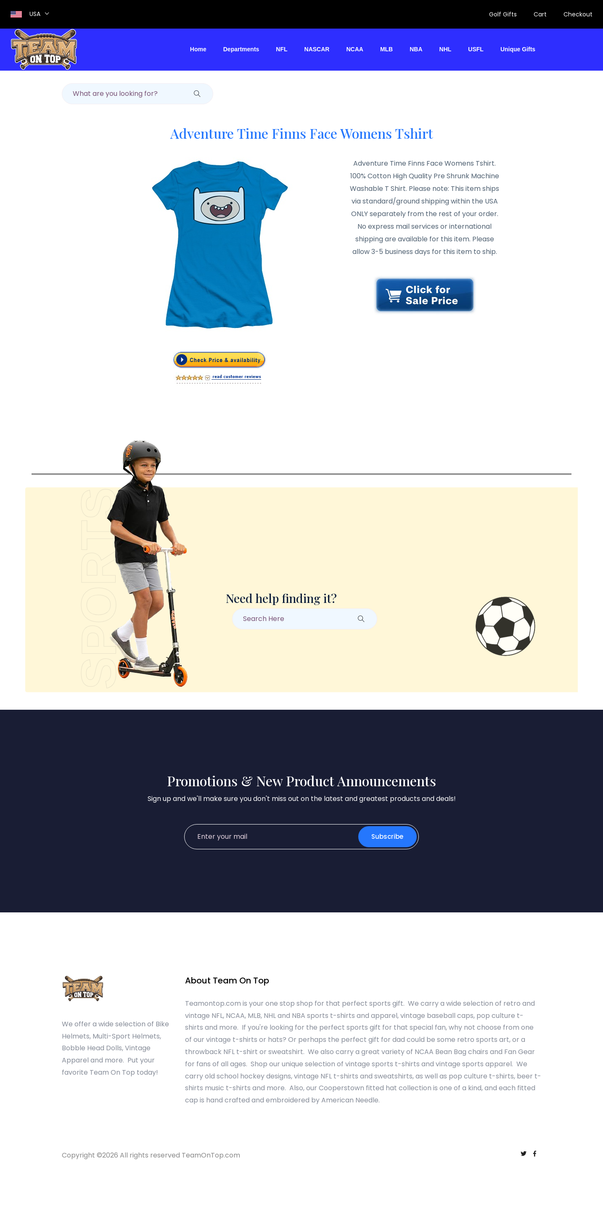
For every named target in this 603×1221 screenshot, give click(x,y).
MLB (386, 49)
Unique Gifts (517, 49)
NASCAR (317, 49)
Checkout (577, 14)
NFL (281, 49)
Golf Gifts (503, 14)
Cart (540, 14)
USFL (476, 49)
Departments (241, 49)
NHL (445, 49)
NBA (416, 49)
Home (198, 49)
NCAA (354, 49)
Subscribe (387, 836)
